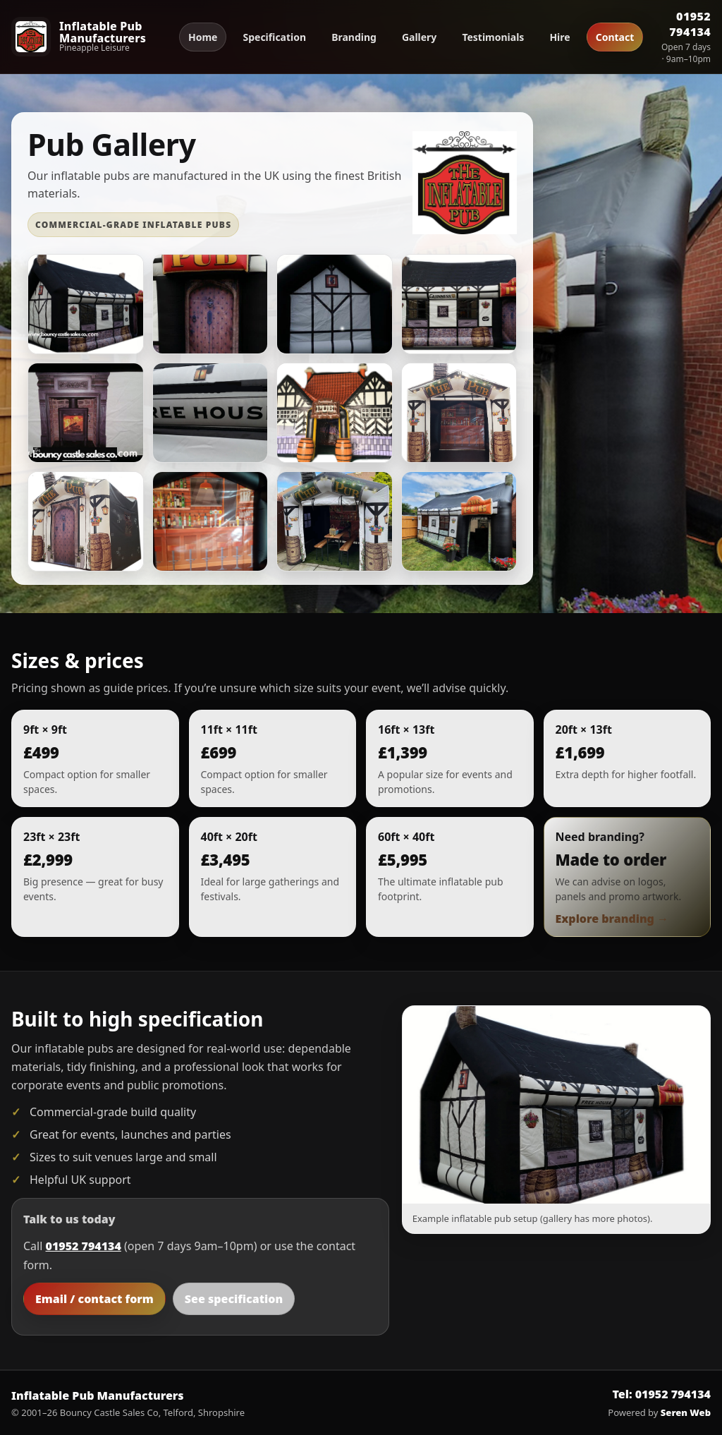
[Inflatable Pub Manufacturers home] (88, 36)
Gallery (419, 37)
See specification (234, 1299)
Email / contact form (94, 1299)
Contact (615, 37)
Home (202, 37)
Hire (559, 37)
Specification (274, 37)
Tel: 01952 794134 (662, 1394)
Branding (354, 37)
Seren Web (686, 1412)
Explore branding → (612, 918)
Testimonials (493, 37)
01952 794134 (690, 24)
